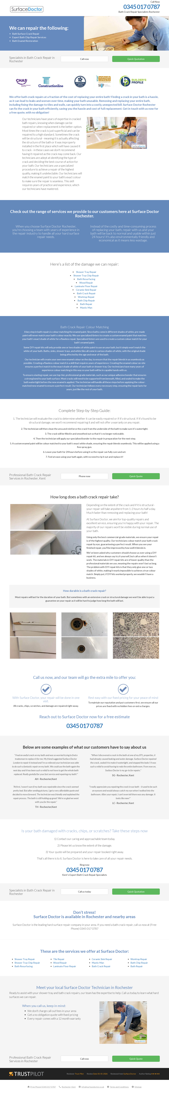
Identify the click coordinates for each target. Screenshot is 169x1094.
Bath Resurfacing (86, 279)
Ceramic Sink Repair (86, 289)
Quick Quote (136, 476)
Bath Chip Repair (86, 300)
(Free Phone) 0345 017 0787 (41, 1087)
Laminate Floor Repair (86, 286)
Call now (84, 58)
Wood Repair (86, 282)
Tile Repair (58, 959)
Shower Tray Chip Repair (86, 275)
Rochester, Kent (67, 1087)
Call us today (84, 891)
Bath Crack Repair (86, 293)
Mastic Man (86, 307)
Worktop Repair (86, 296)
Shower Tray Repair (86, 271)
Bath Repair (86, 304)
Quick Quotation (136, 58)
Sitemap (137, 1087)
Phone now (84, 476)
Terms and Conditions (118, 1087)
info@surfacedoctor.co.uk (91, 1087)
